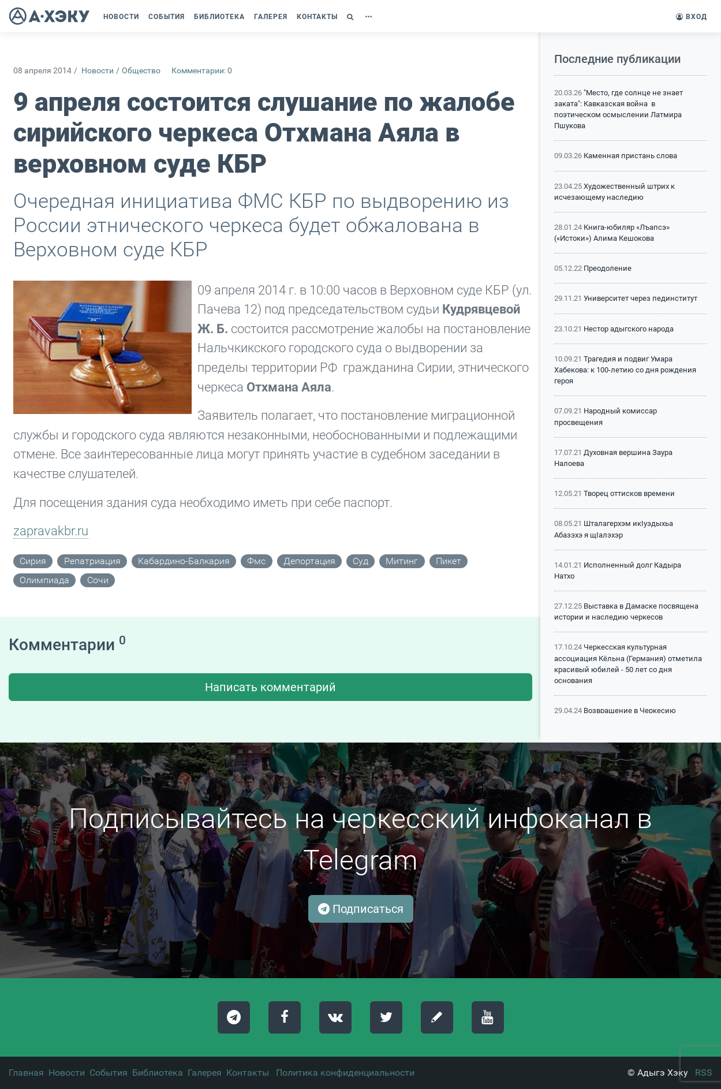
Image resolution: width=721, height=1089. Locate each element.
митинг (402, 560)
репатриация (92, 560)
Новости (97, 71)
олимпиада (44, 580)
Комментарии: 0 (201, 71)
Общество (141, 71)
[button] (351, 17)
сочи (98, 580)
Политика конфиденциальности (345, 1072)
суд (360, 560)
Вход (691, 17)
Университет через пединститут (640, 298)
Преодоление (608, 268)
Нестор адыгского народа (629, 329)
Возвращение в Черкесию (630, 710)
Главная (26, 1072)
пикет (448, 560)
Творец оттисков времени (629, 493)
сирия (33, 560)
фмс (256, 560)
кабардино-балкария (184, 560)
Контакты (247, 1072)
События (108, 1072)
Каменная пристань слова (630, 155)
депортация (309, 560)
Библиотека (157, 1072)
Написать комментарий (270, 687)
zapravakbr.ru (50, 530)
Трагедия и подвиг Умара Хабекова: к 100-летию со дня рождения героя (625, 370)
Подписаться (361, 909)
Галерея (205, 1072)
